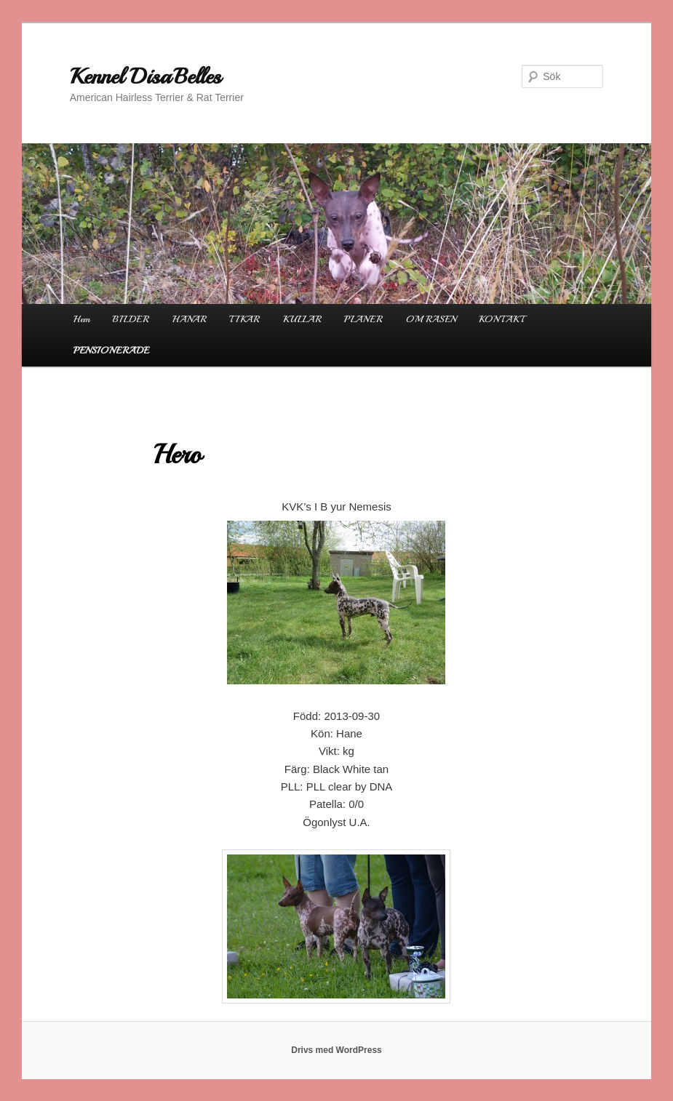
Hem (81, 319)
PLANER (363, 319)
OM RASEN (431, 319)
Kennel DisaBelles (145, 76)
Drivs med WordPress (336, 1050)
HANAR (189, 319)
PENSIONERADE (111, 350)
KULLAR (302, 319)
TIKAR (244, 319)
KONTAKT (501, 319)
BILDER (131, 319)
